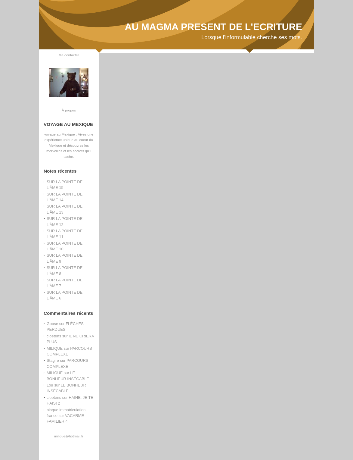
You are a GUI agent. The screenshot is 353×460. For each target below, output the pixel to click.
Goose (52, 323)
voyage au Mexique (59, 134)
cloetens (54, 336)
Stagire (53, 360)
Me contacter (69, 55)
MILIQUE (55, 348)
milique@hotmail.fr (68, 436)
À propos (69, 110)
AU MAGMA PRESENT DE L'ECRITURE (213, 26)
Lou (50, 385)
